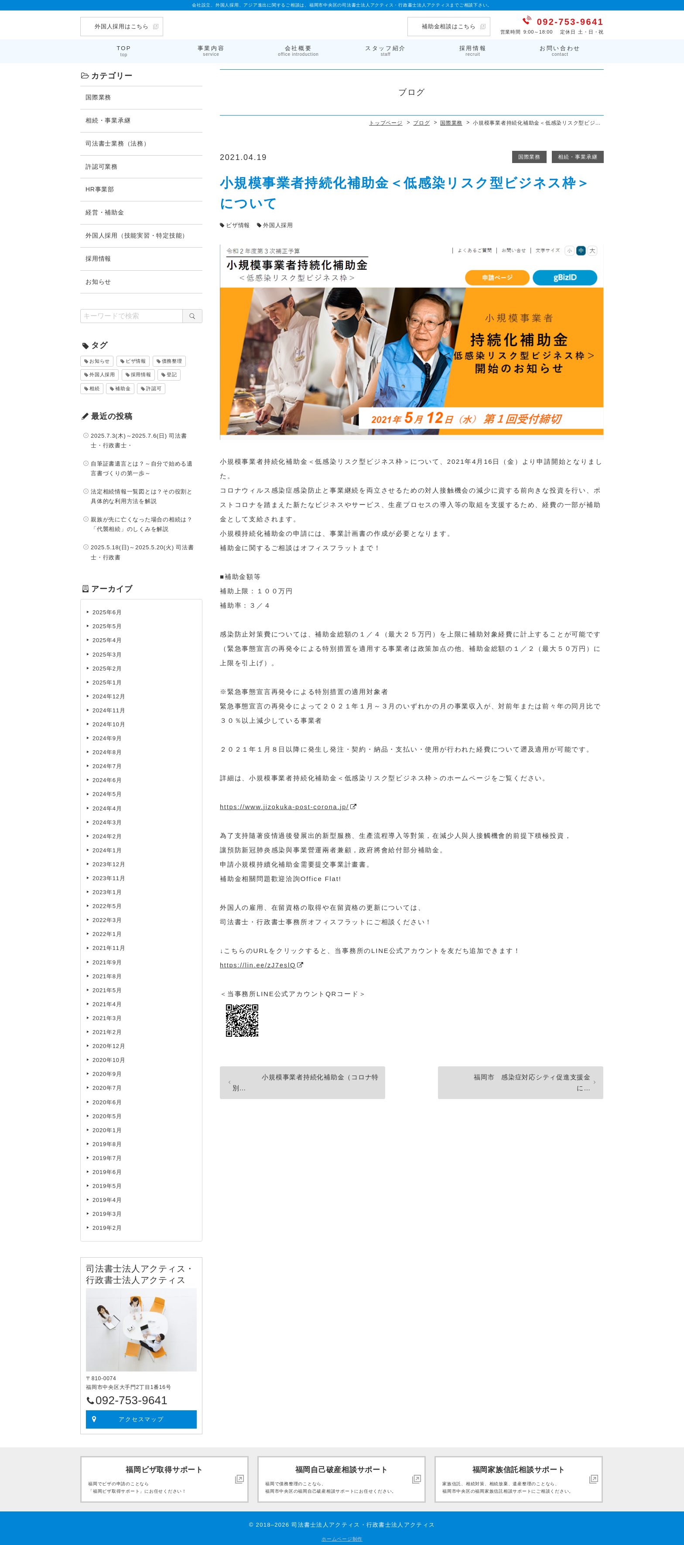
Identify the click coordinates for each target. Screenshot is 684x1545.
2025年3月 (107, 653)
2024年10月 (108, 722)
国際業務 (527, 156)
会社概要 (298, 50)
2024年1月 (107, 848)
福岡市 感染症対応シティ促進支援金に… (522, 1076)
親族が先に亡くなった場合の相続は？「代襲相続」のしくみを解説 (142, 522)
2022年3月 (107, 918)
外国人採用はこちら (122, 26)
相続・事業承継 (577, 156)
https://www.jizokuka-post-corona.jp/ (286, 805)
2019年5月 (107, 1184)
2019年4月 (107, 1198)
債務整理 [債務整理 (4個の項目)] (172, 359)
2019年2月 (107, 1226)
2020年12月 (108, 1044)
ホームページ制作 (342, 1537)
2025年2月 (107, 667)
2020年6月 (107, 1100)
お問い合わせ (560, 50)
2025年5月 (107, 625)
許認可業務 (102, 164)
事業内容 (211, 50)
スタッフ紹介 (386, 50)
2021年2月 (107, 1030)
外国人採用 (278, 223)
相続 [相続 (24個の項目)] (94, 386)
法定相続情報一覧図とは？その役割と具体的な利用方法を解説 (142, 495)
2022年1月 (107, 932)
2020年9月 (107, 1072)
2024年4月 (107, 806)
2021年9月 (107, 960)
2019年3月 (107, 1212)
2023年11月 (108, 876)
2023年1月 (107, 890)
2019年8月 (107, 1142)
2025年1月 (107, 680)
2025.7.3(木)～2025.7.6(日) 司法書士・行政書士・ (139, 439)
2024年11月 (108, 708)
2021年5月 (107, 988)
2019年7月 (107, 1156)
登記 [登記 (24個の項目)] (172, 373)
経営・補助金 (105, 210)
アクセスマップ (141, 1417)
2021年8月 (107, 974)
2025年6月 (107, 610)
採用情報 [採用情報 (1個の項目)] (141, 373)
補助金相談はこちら (449, 26)
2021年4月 (107, 1002)
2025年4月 (107, 639)
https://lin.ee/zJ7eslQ (259, 963)
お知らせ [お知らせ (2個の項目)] (99, 359)
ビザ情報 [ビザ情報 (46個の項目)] (136, 359)
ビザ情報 (238, 223)
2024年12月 (108, 694)
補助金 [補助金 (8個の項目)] (122, 386)
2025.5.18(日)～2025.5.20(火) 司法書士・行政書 (142, 551)
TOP (124, 50)
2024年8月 (107, 750)
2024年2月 (107, 834)
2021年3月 (107, 1016)
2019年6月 (107, 1170)
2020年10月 (108, 1058)
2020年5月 (107, 1114)
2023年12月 (108, 862)
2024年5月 (107, 793)
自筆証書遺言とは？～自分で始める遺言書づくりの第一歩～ (142, 467)
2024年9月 (107, 736)
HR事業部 (100, 187)
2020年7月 (107, 1086)
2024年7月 (107, 764)
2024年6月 (107, 779)
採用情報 (473, 50)
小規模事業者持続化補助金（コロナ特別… (301, 1076)
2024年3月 (107, 820)
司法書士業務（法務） (118, 141)
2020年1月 (107, 1128)
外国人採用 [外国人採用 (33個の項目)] (102, 373)
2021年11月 (108, 946)
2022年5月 (107, 904)
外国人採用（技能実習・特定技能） (137, 233)
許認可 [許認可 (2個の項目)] (153, 386)
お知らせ (98, 279)
